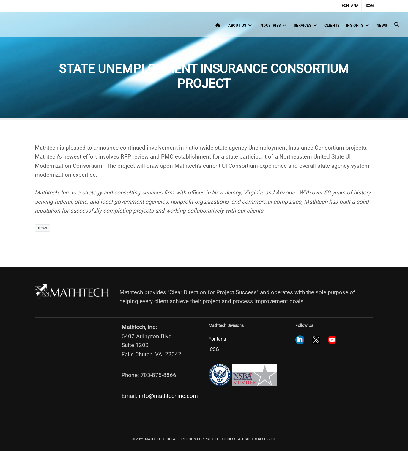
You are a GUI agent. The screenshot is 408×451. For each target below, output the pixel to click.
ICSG (370, 6)
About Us (240, 25)
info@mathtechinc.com (168, 396)
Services (306, 25)
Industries (273, 25)
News (382, 25)
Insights (358, 25)
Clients (332, 25)
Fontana (350, 6)
